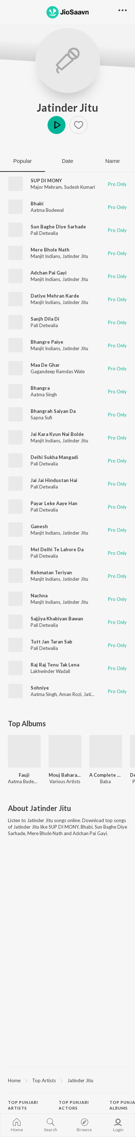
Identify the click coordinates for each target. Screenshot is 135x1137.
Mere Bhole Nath (50, 250)
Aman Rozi (70, 694)
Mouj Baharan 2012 (65, 775)
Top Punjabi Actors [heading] (74, 1105)
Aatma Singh (44, 394)
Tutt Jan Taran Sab (51, 642)
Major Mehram (46, 187)
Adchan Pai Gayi (49, 273)
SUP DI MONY (46, 180)
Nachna (39, 595)
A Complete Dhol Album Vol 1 (105, 775)
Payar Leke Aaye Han (54, 503)
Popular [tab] (22, 161)
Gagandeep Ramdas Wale (58, 371)
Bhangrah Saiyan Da (53, 411)
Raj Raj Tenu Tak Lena (55, 665)
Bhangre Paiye (47, 342)
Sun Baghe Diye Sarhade (58, 226)
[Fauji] (24, 751)
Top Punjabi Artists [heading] (23, 1105)
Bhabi (37, 203)
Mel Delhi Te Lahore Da (57, 549)
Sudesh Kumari (79, 187)
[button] (78, 125)
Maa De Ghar (45, 365)
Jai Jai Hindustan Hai (54, 480)
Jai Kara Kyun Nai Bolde (57, 434)
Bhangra (40, 388)
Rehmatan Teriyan (51, 572)
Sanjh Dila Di (45, 319)
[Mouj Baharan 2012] (65, 751)
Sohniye (40, 688)
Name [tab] (112, 161)
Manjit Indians (45, 256)
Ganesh (39, 526)
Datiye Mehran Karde (55, 296)
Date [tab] (67, 161)
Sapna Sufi (41, 417)
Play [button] (57, 125)
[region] (67, 1080)
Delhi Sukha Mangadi (54, 457)
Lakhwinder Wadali (50, 671)
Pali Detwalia (44, 233)
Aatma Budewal (47, 210)
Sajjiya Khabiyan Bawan (57, 618)
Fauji (24, 775)
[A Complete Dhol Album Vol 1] (105, 751)
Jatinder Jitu (67, 107)
